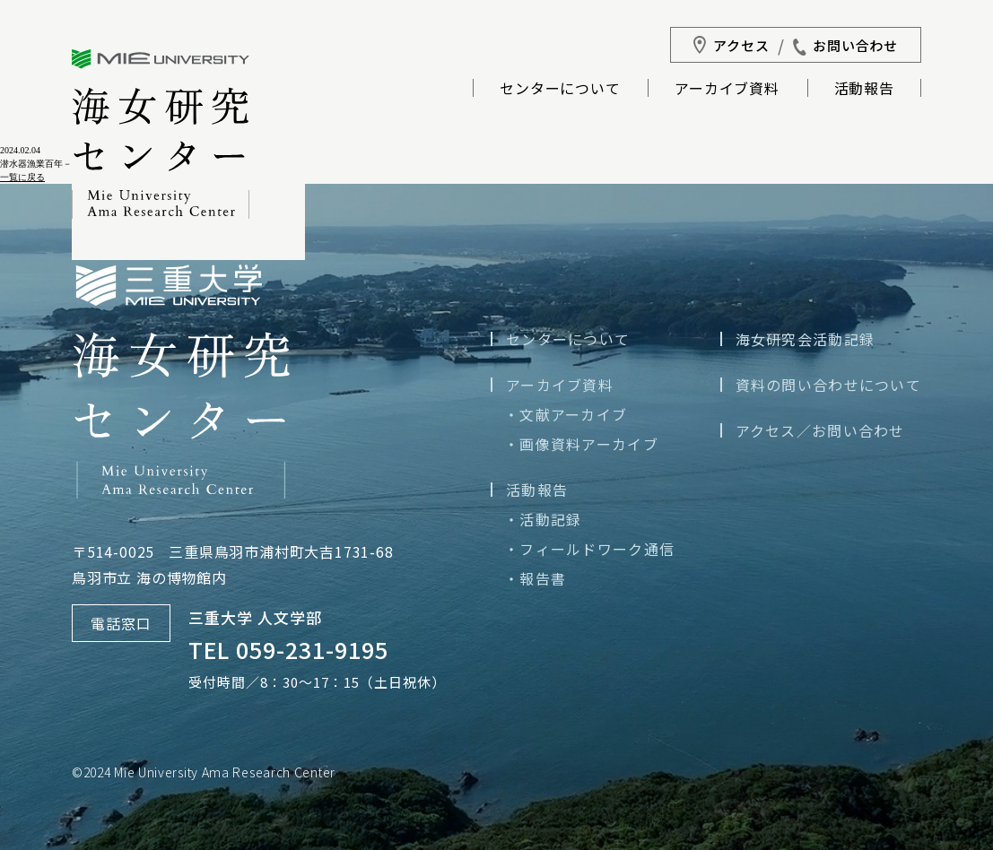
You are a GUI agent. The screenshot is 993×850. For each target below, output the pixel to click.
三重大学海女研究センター (160, 134)
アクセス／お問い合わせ (820, 430)
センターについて (560, 90)
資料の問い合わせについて (828, 384)
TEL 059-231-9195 (288, 649)
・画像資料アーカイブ (581, 444)
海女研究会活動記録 (805, 339)
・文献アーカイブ (565, 414)
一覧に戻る (22, 177)
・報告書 (535, 578)
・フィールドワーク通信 (589, 549)
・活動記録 (542, 519)
